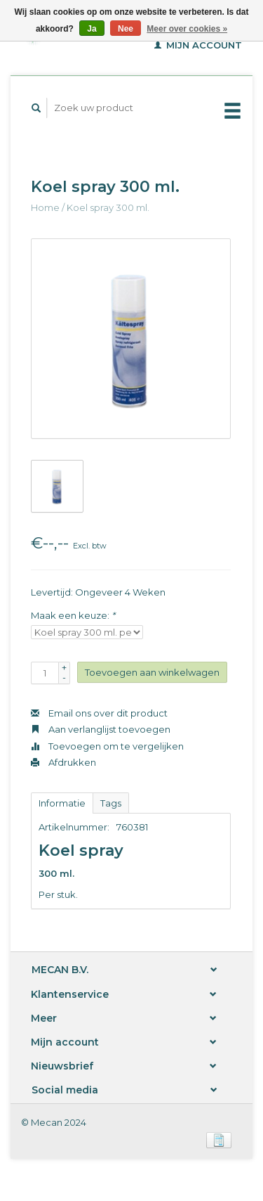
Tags (110, 803)
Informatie (62, 803)
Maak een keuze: (73, 615)
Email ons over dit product (99, 713)
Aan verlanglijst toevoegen (100, 729)
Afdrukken (63, 762)
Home (45, 207)
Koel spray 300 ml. (108, 207)
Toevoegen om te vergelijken (107, 746)
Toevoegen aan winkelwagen (152, 672)
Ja (91, 29)
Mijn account (198, 45)
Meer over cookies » (187, 29)
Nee (125, 29)
